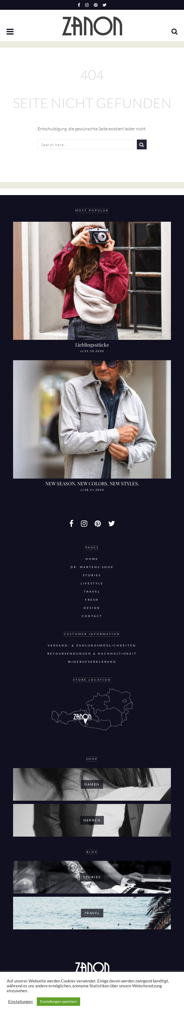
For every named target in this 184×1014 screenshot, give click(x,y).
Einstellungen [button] (20, 1001)
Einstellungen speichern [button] (58, 1001)
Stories (92, 575)
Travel (92, 591)
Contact (92, 616)
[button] (11, 31)
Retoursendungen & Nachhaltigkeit (92, 653)
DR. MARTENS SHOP (92, 567)
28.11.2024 (94, 489)
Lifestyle (92, 583)
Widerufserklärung (92, 661)
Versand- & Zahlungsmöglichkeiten (92, 645)
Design (92, 607)
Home (92, 558)
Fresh (92, 599)
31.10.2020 (94, 351)
